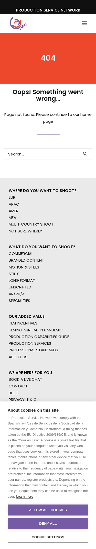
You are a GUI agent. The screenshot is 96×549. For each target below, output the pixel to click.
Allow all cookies (48, 510)
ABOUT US (18, 357)
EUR (12, 197)
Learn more (24, 496)
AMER (13, 211)
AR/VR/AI (17, 294)
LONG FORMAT (22, 280)
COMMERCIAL (21, 253)
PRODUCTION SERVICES (30, 343)
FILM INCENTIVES (23, 323)
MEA (12, 217)
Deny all (48, 523)
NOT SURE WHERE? (25, 231)
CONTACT (18, 386)
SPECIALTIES (19, 300)
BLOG (14, 393)
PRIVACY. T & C (23, 399)
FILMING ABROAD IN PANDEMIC (36, 330)
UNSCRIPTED (20, 287)
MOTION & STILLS (24, 267)
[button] (84, 23)
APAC (14, 204)
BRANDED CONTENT (26, 260)
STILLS (14, 273)
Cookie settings (48, 537)
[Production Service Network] (18, 23)
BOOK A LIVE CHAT (25, 379)
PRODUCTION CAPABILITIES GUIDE (39, 336)
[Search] (48, 154)
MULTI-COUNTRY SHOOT (31, 224)
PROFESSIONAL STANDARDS (33, 350)
